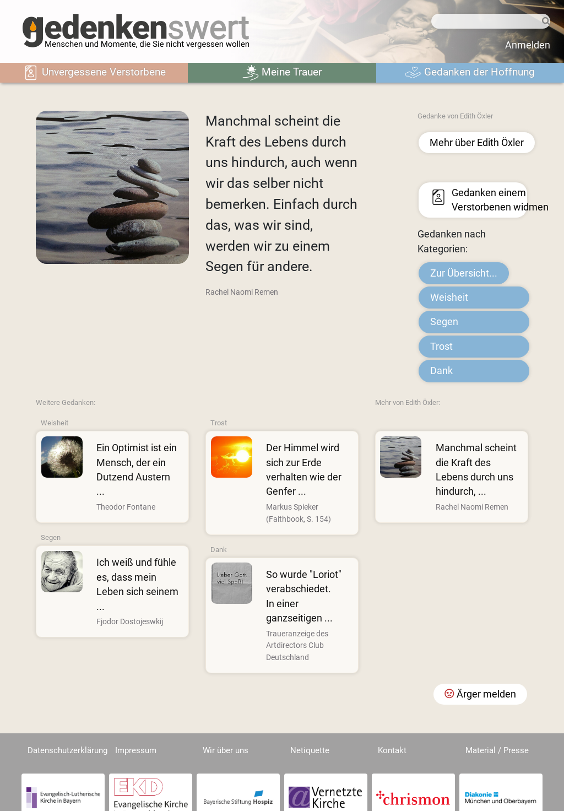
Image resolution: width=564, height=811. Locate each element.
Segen (444, 321)
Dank (441, 370)
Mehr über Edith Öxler (477, 142)
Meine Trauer (282, 72)
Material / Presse (497, 750)
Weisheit (449, 297)
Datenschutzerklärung (67, 750)
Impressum (135, 750)
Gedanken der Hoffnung (470, 72)
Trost (441, 346)
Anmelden (527, 45)
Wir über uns (225, 750)
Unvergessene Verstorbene (94, 72)
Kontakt (392, 750)
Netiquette (309, 750)
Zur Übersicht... (463, 273)
